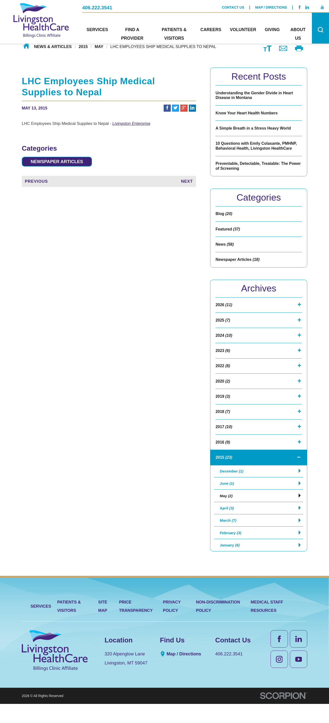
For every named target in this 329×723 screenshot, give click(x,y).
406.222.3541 (97, 6)
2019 (223, 405)
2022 (223, 374)
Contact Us (233, 7)
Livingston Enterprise (131, 123)
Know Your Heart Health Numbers (248, 114)
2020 (223, 389)
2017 (224, 437)
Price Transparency (136, 625)
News (225, 249)
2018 (223, 421)
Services (41, 625)
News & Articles (53, 46)
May (99, 46)
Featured (228, 233)
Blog (224, 217)
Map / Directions (271, 7)
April (227, 523)
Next (187, 182)
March (229, 536)
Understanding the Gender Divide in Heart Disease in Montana (256, 95)
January (230, 563)
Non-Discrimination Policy (218, 625)
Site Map (102, 625)
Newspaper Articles (59, 162)
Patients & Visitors (69, 625)
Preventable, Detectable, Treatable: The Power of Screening (253, 169)
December (233, 483)
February (231, 550)
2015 (83, 46)
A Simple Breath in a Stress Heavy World (255, 130)
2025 (223, 326)
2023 (223, 358)
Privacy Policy (172, 625)
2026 (224, 311)
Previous (36, 182)
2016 (223, 453)
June (227, 496)
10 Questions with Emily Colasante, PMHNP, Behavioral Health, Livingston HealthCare (258, 148)
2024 (224, 342)
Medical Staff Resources (267, 625)
